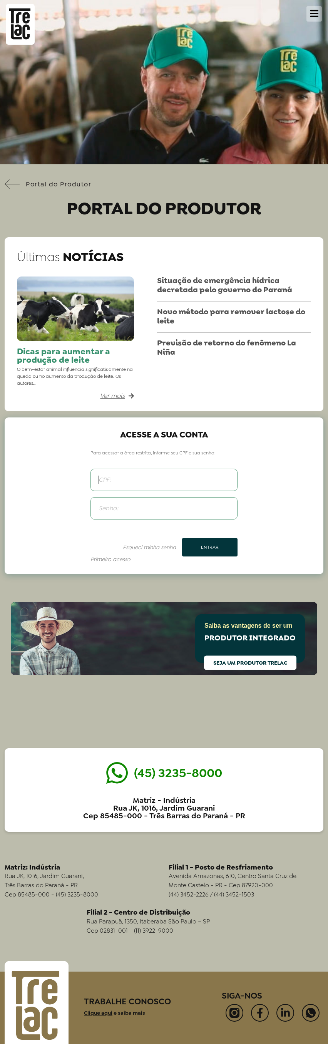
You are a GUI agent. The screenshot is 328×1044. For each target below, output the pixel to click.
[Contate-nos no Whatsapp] (311, 1013)
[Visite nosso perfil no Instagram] (234, 1013)
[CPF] (164, 480)
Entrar (210, 547)
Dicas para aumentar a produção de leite (63, 355)
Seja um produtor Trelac (250, 662)
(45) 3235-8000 (77, 894)
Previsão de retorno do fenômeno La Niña (226, 347)
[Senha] (164, 508)
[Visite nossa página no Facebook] (260, 1013)
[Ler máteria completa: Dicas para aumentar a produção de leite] (75, 396)
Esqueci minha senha (149, 547)
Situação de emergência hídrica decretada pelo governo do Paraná (224, 285)
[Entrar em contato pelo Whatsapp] (164, 773)
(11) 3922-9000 (153, 931)
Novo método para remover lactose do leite (231, 316)
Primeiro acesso (110, 559)
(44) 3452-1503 (234, 894)
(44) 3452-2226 (189, 894)
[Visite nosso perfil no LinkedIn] (285, 1013)
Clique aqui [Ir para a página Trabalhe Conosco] (98, 1012)
